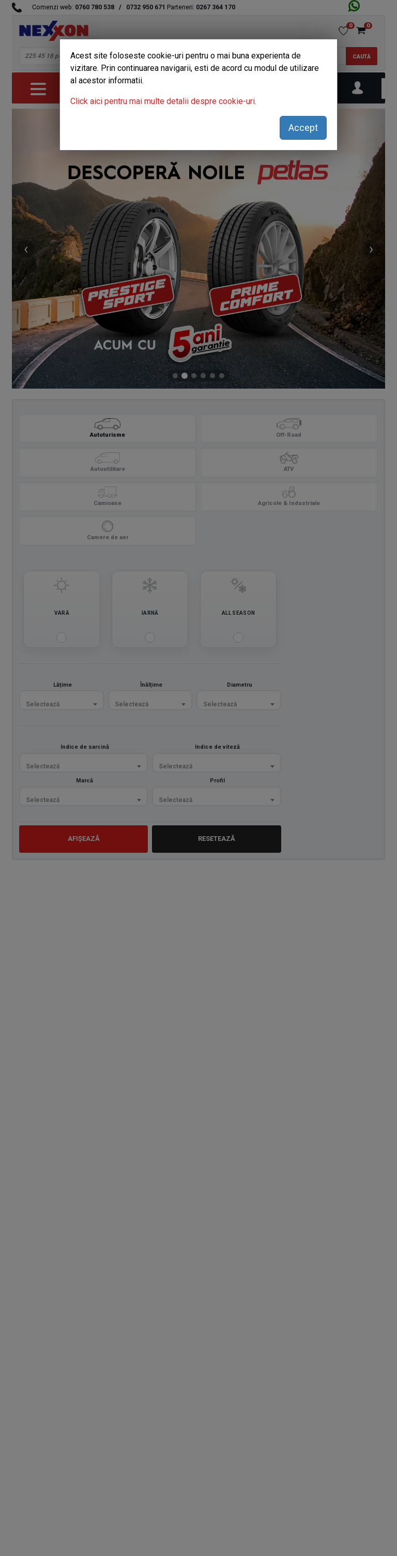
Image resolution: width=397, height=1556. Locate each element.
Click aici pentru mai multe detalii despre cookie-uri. (163, 101)
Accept (303, 127)
